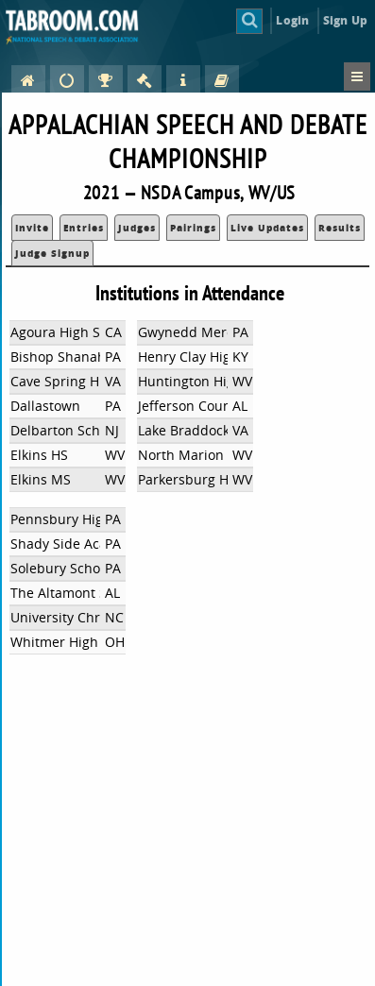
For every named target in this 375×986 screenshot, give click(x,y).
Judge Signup (52, 253)
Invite (32, 227)
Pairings (193, 227)
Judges (137, 227)
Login (292, 20)
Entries (83, 227)
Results (339, 227)
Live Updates (267, 227)
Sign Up (345, 20)
